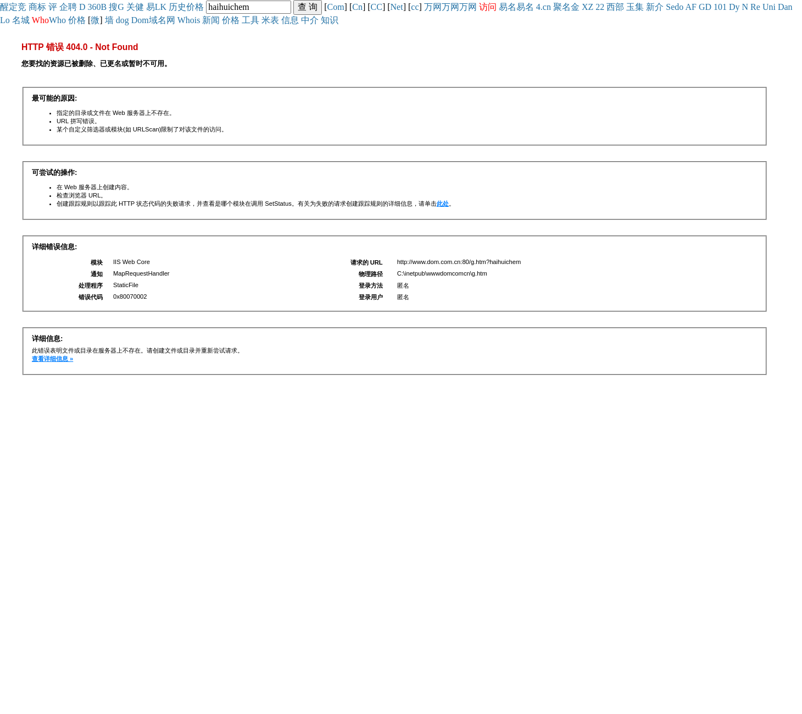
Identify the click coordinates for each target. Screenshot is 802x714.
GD (705, 7)
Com (335, 7)
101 (720, 7)
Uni (769, 7)
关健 (135, 7)
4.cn (543, 7)
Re (755, 7)
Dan (785, 7)
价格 (195, 7)
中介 (310, 20)
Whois (188, 20)
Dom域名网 (153, 20)
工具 (250, 20)
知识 (329, 20)
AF (690, 7)
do (679, 7)
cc (415, 7)
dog (122, 20)
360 (94, 7)
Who (57, 20)
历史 (177, 7)
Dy (734, 7)
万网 (433, 7)
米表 (270, 20)
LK (160, 7)
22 (599, 7)
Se (670, 7)
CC (376, 7)
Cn (357, 7)
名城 (21, 20)
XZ (587, 7)
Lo (5, 20)
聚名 (562, 7)
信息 (290, 20)
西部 (615, 7)
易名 (507, 7)
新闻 (211, 20)
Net (397, 7)
